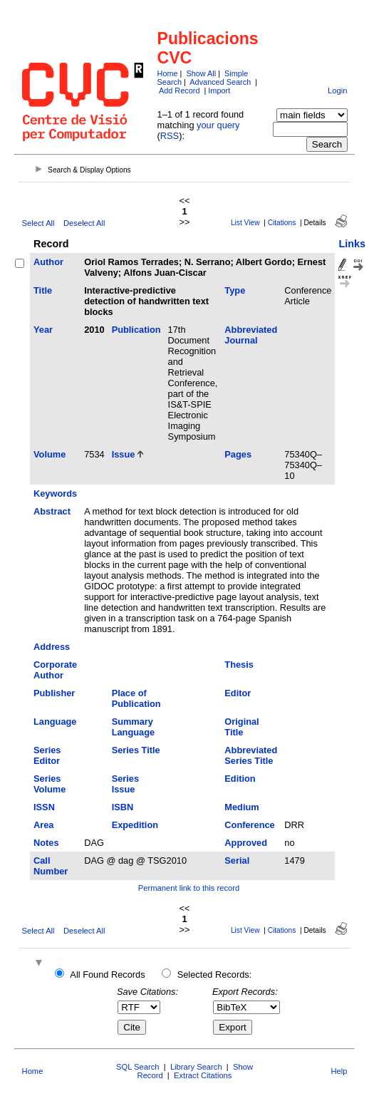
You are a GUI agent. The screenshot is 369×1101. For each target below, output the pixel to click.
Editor (237, 693)
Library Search (196, 1067)
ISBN (123, 807)
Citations (282, 223)
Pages (237, 454)
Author (48, 262)
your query (218, 125)
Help (339, 1071)
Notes (46, 842)
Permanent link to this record (188, 888)
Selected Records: (214, 974)
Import (219, 90)
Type (234, 290)
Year (43, 329)
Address (51, 646)
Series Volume (49, 784)
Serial (236, 860)
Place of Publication (136, 698)
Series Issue (125, 784)
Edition (239, 778)
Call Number (50, 866)
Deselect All (84, 223)
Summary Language (133, 727)
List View (245, 223)
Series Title (136, 750)
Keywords (55, 493)
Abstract (52, 511)
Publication (136, 329)
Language (54, 721)
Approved (245, 842)
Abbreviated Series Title (250, 755)
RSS (169, 135)
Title (42, 290)
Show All (201, 73)
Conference (249, 825)
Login (337, 90)
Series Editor (47, 755)
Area (43, 825)
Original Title (241, 727)
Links (351, 243)
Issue (123, 454)
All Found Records (107, 974)
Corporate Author (55, 670)
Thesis (239, 664)
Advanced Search (220, 82)
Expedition (135, 825)
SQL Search (138, 1067)
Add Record (179, 90)
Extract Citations (203, 1075)
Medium (241, 807)
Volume (49, 454)
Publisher (54, 693)
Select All (38, 223)
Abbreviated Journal (250, 335)
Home (167, 73)
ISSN (44, 807)
